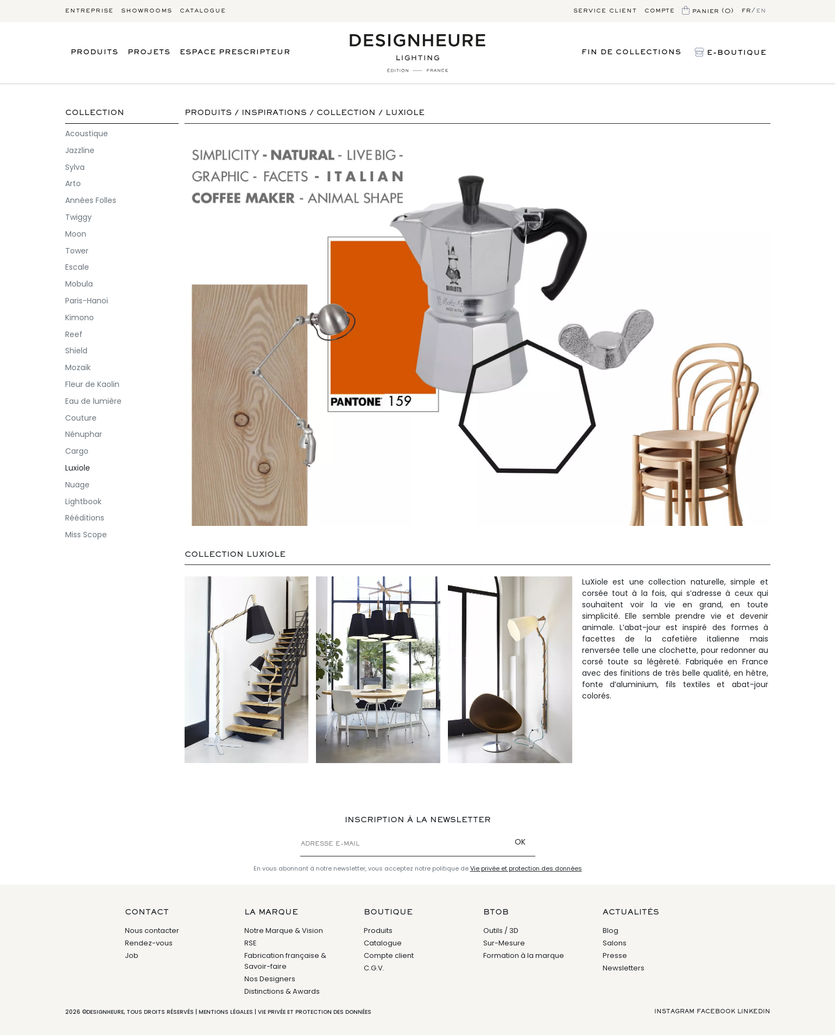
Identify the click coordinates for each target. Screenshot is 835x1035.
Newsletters (623, 968)
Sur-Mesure (504, 943)
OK (520, 841)
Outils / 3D (500, 930)
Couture (81, 417)
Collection (94, 113)
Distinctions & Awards (282, 991)
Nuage (77, 484)
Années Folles (90, 200)
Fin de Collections (631, 52)
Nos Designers (269, 979)
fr (746, 11)
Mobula (79, 283)
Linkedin (753, 1011)
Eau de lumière (93, 401)
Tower (76, 250)
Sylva (75, 167)
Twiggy (78, 217)
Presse (615, 955)
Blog (610, 930)
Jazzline (79, 150)
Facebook (716, 1011)
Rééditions (84, 517)
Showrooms (146, 11)
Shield (76, 350)
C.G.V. (374, 968)
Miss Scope (86, 534)
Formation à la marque (523, 955)
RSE (250, 943)
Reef (74, 334)
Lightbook (83, 501)
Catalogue (203, 11)
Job (131, 955)
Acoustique (86, 133)
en (761, 11)
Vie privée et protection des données (526, 868)
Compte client (389, 955)
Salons (615, 943)
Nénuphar (83, 434)
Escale (77, 267)
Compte (659, 11)
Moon (75, 233)
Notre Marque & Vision (283, 930)
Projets (149, 52)
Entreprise (89, 11)
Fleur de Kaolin (92, 384)
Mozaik (78, 367)
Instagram (674, 1011)
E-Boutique (730, 53)
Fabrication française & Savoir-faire (285, 960)
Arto (73, 183)
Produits (94, 52)
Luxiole (77, 467)
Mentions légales (226, 1012)
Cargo (76, 451)
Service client (605, 11)
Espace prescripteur (235, 52)
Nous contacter (152, 930)
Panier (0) (708, 11)
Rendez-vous (149, 943)
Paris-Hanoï (86, 300)
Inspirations (274, 113)
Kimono (79, 317)
